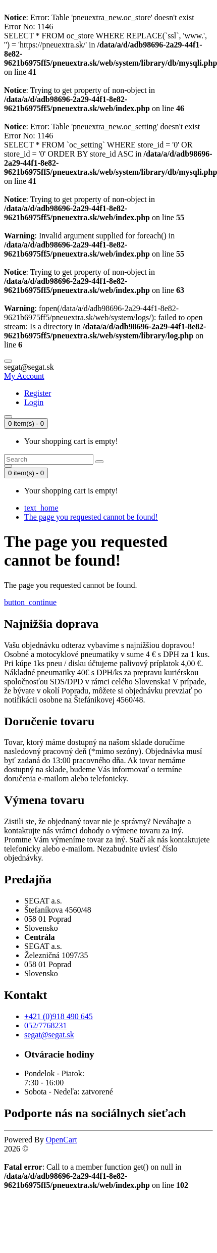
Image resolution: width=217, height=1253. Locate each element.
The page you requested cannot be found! (91, 517)
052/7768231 (45, 1025)
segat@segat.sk (49, 1034)
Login (33, 402)
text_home (41, 508)
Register (37, 393)
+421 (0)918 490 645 (58, 1016)
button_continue (30, 602)
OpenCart (61, 1139)
